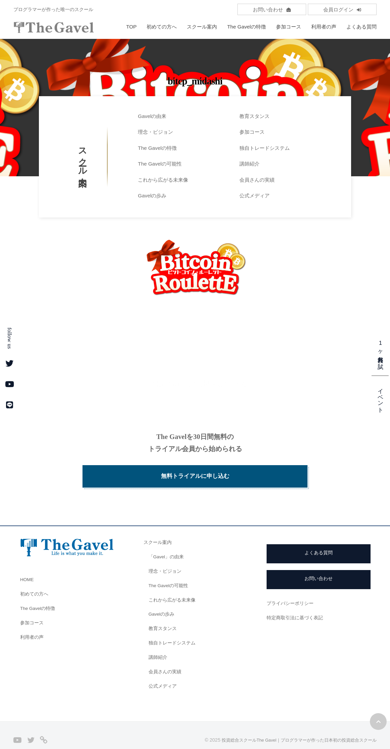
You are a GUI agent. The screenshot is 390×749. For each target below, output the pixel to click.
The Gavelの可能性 (160, 164)
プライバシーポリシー (292, 589)
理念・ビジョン (155, 132)
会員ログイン (342, 9)
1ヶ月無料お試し (380, 352)
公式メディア (254, 195)
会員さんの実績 (257, 180)
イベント (380, 397)
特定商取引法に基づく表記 (297, 604)
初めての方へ (162, 26)
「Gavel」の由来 (168, 543)
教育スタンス (254, 116)
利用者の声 (323, 26)
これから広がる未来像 (163, 180)
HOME (28, 566)
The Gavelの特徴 (246, 26)
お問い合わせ (272, 9)
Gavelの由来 (152, 116)
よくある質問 (361, 26)
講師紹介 (249, 164)
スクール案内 (202, 26)
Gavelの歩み (152, 195)
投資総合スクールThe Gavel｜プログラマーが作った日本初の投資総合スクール (293, 726)
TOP (131, 26)
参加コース (288, 26)
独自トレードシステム (264, 148)
